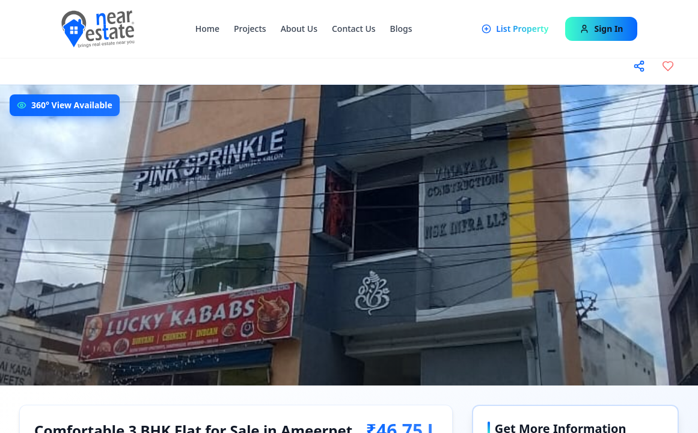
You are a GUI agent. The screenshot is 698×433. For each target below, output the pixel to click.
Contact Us (354, 28)
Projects (250, 28)
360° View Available (71, 105)
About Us (299, 28)
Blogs (401, 28)
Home (207, 28)
